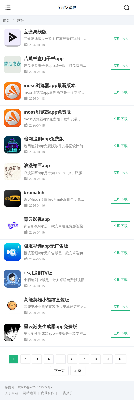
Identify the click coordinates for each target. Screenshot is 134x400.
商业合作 (47, 393)
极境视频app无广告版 (46, 246)
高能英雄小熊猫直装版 (46, 299)
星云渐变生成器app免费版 (50, 326)
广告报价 (66, 393)
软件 (20, 20)
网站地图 (29, 393)
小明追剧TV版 (38, 273)
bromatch (34, 192)
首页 (6, 20)
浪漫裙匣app (37, 165)
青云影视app (37, 219)
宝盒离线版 (35, 31)
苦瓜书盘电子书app (44, 58)
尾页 (77, 370)
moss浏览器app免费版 (47, 112)
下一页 (59, 370)
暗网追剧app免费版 (44, 138)
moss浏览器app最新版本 (49, 85)
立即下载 (121, 38)
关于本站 (11, 393)
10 (120, 358)
